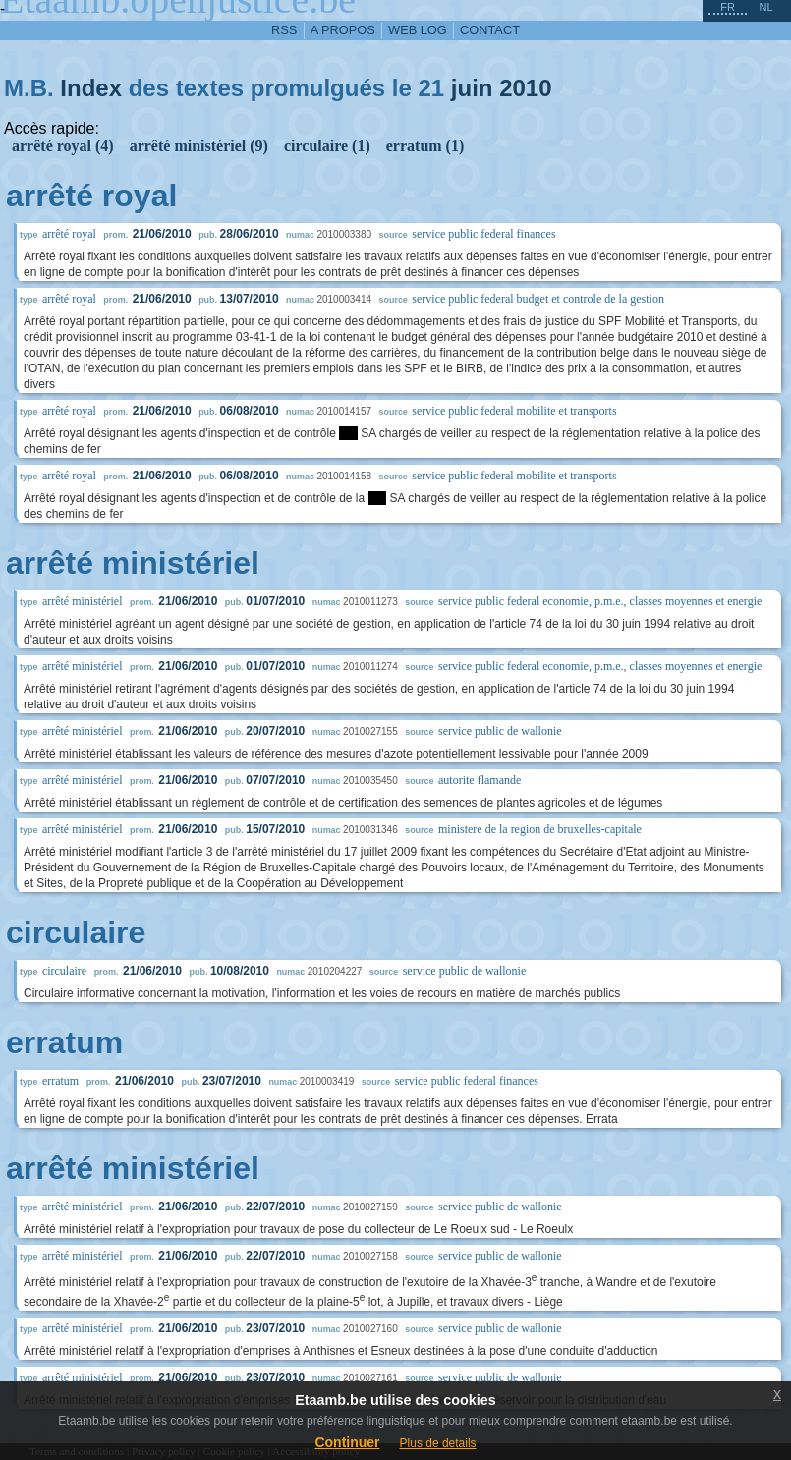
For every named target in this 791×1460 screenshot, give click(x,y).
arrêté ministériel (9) (199, 146)
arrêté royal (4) (63, 146)
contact (490, 30)
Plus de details (438, 1443)
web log (417, 30)
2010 (525, 88)
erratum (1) (425, 146)
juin (472, 88)
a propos (343, 30)
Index (91, 88)
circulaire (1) (327, 146)
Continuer (346, 1442)
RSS (284, 30)
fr (727, 7)
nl (765, 7)
